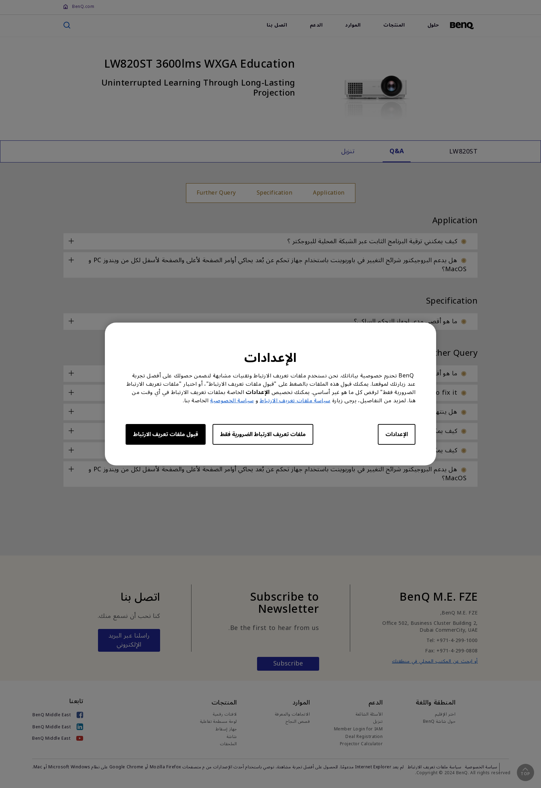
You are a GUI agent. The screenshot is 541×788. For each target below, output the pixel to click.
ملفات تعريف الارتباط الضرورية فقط (263, 434)
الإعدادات (396, 434)
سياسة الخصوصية (232, 400)
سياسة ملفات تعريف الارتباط (295, 400)
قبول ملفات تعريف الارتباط (165, 434)
